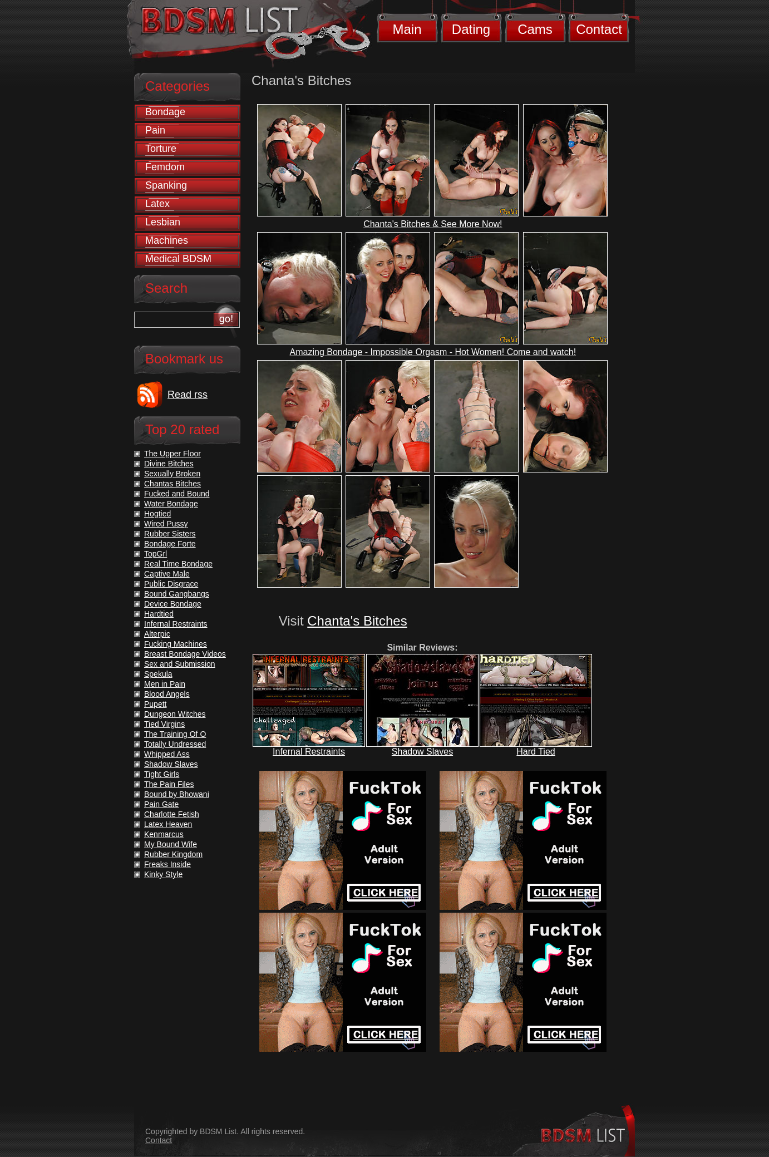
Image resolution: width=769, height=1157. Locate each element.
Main (406, 29)
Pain (155, 130)
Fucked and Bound (177, 493)
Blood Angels (167, 694)
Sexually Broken (172, 473)
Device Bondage (172, 603)
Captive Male (167, 573)
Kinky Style (163, 874)
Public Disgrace (171, 583)
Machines (166, 240)
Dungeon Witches (175, 714)
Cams (535, 29)
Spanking (166, 185)
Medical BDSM (178, 258)
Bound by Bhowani (176, 794)
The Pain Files (169, 784)
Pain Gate (161, 804)
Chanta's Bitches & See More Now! (432, 224)
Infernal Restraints (309, 751)
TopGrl (155, 553)
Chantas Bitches (172, 483)
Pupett (155, 704)
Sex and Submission (179, 663)
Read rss (187, 394)
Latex (157, 203)
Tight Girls (161, 774)
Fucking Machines (175, 643)
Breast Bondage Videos (185, 653)
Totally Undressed (175, 744)
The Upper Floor (172, 453)
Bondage (165, 111)
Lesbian (162, 222)
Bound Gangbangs (176, 593)
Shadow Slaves (422, 751)
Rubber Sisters (170, 533)
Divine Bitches (169, 463)
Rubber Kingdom (173, 854)
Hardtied (159, 613)
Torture (160, 148)
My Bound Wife (170, 844)
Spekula (158, 673)
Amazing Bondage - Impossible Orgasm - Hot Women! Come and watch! (433, 352)
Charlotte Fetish (171, 814)
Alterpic (157, 633)
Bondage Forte (170, 543)
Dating (471, 29)
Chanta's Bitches (357, 620)
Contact (599, 29)
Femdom (165, 167)
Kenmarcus (164, 834)
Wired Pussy (166, 523)
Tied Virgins (164, 724)
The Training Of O (175, 734)
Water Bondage (171, 503)
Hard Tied (535, 751)
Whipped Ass (167, 754)
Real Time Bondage (178, 563)
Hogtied (157, 513)
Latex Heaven (168, 824)
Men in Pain (164, 684)
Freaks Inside (167, 864)
